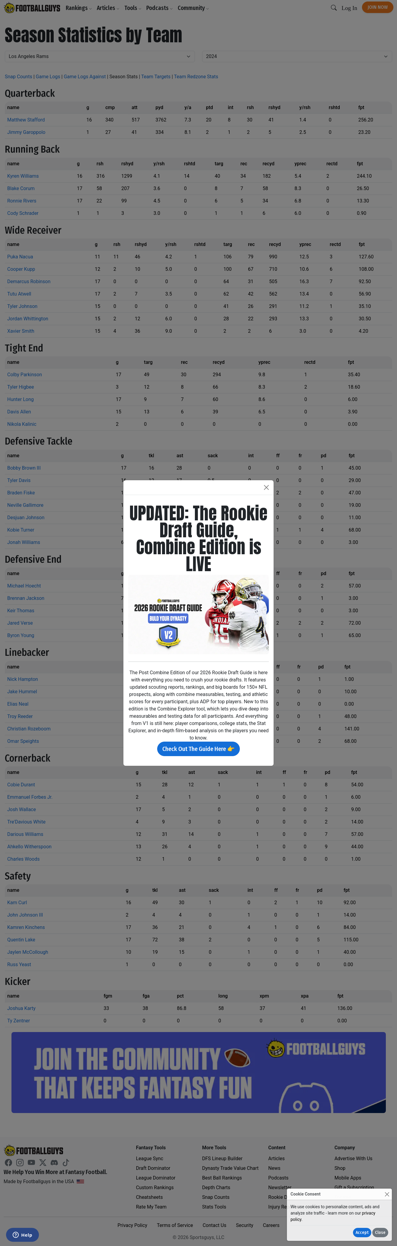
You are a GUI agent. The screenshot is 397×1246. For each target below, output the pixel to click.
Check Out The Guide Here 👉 (198, 748)
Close (380, 1232)
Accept (362, 1232)
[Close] (387, 1194)
